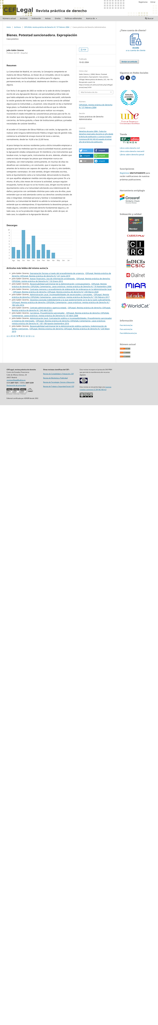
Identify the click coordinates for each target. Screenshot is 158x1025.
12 (27, 336)
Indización (36, 18)
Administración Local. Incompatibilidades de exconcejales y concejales (61, 294)
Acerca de (90, 18)
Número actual (9, 18)
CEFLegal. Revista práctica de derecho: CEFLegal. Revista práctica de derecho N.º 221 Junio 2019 (61, 274)
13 (29, 336)
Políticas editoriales (73, 18)
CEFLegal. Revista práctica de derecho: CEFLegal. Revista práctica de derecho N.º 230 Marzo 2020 (55, 292)
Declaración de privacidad (16, 385)
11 (24, 336)
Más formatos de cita (89, 92)
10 (21, 336)
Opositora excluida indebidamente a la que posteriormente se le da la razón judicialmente (70, 300)
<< (8, 336)
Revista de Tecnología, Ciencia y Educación (58, 382)
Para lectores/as (126, 325)
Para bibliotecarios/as (128, 333)
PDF (84, 49)
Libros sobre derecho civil (130, 148)
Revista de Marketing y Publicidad (55, 378)
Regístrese (124, 173)
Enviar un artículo (129, 61)
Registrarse (143, 2)
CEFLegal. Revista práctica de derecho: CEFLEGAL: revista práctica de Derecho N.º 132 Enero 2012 (61, 279)
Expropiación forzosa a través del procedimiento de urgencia (57, 273)
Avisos (48, 18)
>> (33, 336)
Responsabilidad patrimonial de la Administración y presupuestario (60, 284)
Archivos (24, 18)
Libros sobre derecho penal (132, 154)
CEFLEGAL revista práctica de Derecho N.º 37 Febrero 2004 (46, 27)
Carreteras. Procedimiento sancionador (47, 313)
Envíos (58, 18)
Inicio (9, 27)
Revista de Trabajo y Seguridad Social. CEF (58, 386)
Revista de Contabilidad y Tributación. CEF (58, 374)
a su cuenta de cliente (135, 48)
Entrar (152, 2)
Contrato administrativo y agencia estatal (48, 307)
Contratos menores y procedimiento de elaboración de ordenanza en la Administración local (71, 289)
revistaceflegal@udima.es (16, 380)
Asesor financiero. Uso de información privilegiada (52, 278)
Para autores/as (126, 329)
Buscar (149, 18)
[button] (86, 150)
